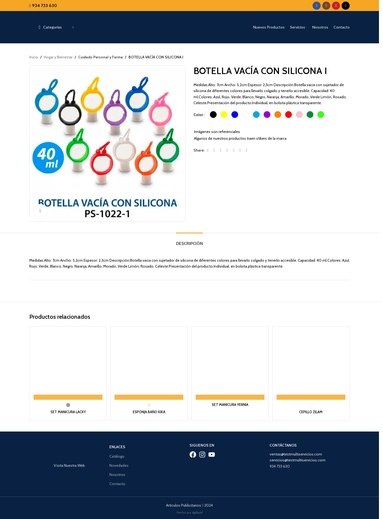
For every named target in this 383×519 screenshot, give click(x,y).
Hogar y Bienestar (58, 57)
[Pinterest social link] (227, 150)
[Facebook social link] (317, 6)
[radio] (213, 114)
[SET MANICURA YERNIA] (230, 364)
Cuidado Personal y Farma (99, 57)
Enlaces (117, 445)
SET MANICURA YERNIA (230, 403)
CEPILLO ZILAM (312, 410)
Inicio (33, 57)
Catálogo (116, 455)
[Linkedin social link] (233, 150)
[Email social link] (220, 150)
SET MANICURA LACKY (67, 410)
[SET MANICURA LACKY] (67, 364)
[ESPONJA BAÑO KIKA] (148, 364)
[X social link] (214, 150)
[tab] (189, 241)
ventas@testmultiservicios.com (296, 452)
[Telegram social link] (246, 150)
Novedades (118, 464)
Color (198, 114)
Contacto (117, 482)
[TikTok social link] (346, 6)
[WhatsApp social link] (240, 150)
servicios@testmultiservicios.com (297, 458)
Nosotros (117, 473)
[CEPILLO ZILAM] (311, 364)
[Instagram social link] (326, 6)
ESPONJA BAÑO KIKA (148, 410)
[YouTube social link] (336, 6)
